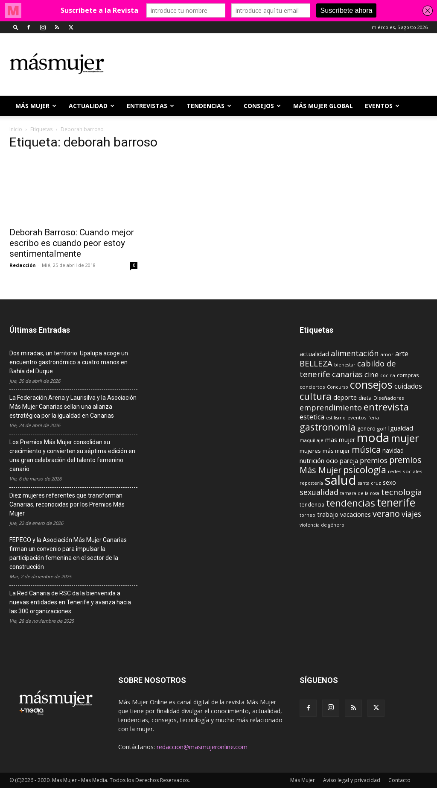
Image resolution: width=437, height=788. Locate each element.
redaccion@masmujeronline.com (202, 747)
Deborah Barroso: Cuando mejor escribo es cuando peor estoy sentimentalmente (71, 243)
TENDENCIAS (208, 106)
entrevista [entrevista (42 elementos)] (386, 406)
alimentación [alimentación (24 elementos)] (355, 353)
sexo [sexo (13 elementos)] (389, 482)
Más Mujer (35, 106)
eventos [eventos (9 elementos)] (357, 417)
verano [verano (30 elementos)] (386, 513)
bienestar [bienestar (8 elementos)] (344, 365)
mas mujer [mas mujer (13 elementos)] (340, 440)
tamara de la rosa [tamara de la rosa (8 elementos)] (359, 493)
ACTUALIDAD (91, 106)
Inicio (15, 129)
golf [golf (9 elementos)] (381, 428)
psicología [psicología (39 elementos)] (364, 469)
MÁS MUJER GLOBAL (323, 106)
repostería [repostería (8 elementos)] (311, 483)
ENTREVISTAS (150, 106)
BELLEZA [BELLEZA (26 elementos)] (316, 363)
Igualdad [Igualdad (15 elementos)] (400, 428)
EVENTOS (382, 106)
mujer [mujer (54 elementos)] (405, 438)
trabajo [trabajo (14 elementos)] (327, 514)
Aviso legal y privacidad (351, 780)
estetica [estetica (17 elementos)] (312, 417)
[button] (15, 27)
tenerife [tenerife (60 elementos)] (396, 502)
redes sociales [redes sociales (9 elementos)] (405, 471)
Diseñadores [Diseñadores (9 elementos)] (388, 398)
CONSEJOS (262, 106)
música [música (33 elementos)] (366, 449)
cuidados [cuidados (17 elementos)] (408, 386)
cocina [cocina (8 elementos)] (387, 375)
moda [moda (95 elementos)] (373, 437)
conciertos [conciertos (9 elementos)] (312, 387)
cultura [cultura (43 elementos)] (316, 396)
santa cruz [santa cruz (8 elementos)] (369, 483)
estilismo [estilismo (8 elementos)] (336, 418)
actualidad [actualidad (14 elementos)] (314, 354)
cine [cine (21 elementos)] (371, 374)
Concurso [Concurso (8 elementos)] (337, 387)
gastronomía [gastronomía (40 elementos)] (327, 427)
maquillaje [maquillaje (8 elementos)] (311, 440)
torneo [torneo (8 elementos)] (307, 515)
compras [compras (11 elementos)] (408, 375)
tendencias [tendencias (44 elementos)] (350, 503)
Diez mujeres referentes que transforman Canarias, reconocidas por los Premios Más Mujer (67, 504)
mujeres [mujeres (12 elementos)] (310, 450)
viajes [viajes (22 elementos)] (411, 514)
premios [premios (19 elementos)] (373, 460)
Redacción (22, 265)
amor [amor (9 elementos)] (386, 354)
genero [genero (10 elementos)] (366, 428)
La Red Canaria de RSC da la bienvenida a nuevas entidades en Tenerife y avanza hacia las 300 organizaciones (70, 602)
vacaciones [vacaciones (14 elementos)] (355, 514)
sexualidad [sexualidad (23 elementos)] (319, 492)
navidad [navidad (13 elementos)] (393, 450)
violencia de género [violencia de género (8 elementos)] (322, 525)
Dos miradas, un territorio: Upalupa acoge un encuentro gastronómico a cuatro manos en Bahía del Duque (68, 362)
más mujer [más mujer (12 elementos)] (336, 450)
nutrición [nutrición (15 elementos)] (312, 460)
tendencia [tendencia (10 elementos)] (312, 504)
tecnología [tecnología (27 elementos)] (401, 492)
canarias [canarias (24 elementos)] (347, 374)
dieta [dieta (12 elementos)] (365, 397)
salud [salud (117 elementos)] (340, 480)
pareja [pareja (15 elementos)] (349, 460)
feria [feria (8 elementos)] (373, 418)
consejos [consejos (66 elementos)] (371, 384)
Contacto (399, 780)
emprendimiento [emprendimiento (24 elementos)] (331, 407)
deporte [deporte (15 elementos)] (345, 397)
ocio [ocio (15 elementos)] (332, 460)
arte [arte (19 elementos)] (401, 353)
